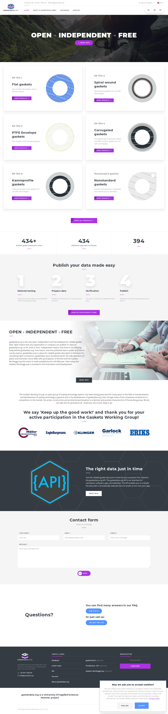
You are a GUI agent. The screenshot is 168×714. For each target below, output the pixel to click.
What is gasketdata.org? (44, 10)
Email (68, 533)
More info (84, 43)
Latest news (56, 666)
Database (64, 10)
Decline (125, 706)
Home (26, 10)
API (53, 671)
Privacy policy (154, 698)
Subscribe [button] (135, 666)
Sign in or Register (146, 3)
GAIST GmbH (44, 709)
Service (76, 10)
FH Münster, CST (96, 666)
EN (159, 3)
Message (23, 544)
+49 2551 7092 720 (96, 623)
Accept (141, 706)
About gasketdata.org (60, 682)
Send (82, 573)
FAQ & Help (94, 611)
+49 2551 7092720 (39, 3)
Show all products (84, 221)
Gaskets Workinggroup (99, 671)
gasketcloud (94, 660)
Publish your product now (84, 312)
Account (55, 676)
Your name (24, 533)
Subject (113, 533)
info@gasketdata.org (27, 676)
